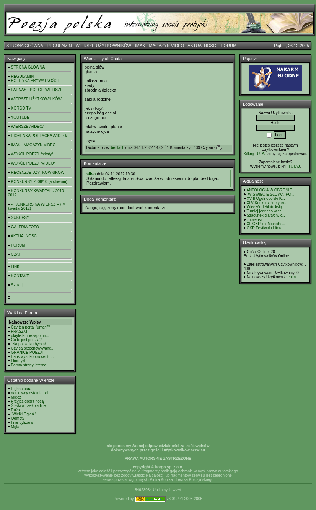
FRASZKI (19, 331)
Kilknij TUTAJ (255, 154)
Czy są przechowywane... (32, 348)
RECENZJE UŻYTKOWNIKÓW (37, 172)
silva (91, 174)
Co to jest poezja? (26, 340)
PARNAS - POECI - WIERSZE (37, 90)
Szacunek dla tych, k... (266, 215)
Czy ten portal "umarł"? (30, 327)
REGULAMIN (59, 45)
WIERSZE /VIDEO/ (27, 126)
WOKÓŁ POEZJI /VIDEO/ (33, 163)
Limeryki (18, 361)
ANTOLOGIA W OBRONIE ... (271, 190)
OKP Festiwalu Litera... (266, 228)
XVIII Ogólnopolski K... (266, 198)
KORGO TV (21, 108)
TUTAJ (294, 166)
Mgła (15, 427)
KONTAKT (20, 276)
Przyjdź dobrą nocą (27, 401)
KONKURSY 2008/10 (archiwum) (39, 182)
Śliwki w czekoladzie (28, 406)
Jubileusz (255, 219)
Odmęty (17, 418)
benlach (117, 147)
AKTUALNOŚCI (202, 45)
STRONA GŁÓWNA (24, 45)
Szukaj (17, 285)
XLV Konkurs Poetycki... (267, 203)
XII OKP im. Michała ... (266, 224)
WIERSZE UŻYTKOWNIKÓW (103, 45)
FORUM (228, 45)
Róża (15, 410)
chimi (292, 277)
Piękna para (21, 389)
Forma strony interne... (30, 365)
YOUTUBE (20, 117)
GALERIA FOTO (25, 227)
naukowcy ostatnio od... (31, 393)
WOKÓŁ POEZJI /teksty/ (32, 154)
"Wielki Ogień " (23, 414)
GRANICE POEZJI (27, 352)
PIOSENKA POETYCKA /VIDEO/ (39, 136)
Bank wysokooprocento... (32, 357)
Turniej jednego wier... (265, 211)
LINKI (16, 267)
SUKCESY (20, 218)
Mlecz (16, 397)
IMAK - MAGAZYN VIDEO (159, 45)
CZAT (16, 254)
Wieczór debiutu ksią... (266, 207)
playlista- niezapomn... (30, 335)
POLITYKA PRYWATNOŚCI (35, 80)
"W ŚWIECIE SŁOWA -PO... (271, 194)
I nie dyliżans (22, 422)
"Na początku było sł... (30, 344)
